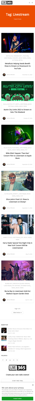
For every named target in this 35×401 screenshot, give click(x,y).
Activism (15, 60)
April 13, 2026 (11, 343)
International (26, 285)
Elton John (8, 194)
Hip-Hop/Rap (16, 285)
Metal (21, 60)
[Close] (33, 386)
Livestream (7, 58)
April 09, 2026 (11, 351)
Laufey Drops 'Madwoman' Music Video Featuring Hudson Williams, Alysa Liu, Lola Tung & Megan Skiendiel (20, 339)
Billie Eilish (7, 148)
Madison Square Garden (21, 283)
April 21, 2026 (11, 333)
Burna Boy (8, 283)
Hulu (5, 104)
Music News (22, 58)
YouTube (26, 56)
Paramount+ (18, 56)
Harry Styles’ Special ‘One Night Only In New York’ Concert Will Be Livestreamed (17, 245)
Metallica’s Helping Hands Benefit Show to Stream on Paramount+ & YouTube (17, 66)
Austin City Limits (13, 104)
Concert (15, 58)
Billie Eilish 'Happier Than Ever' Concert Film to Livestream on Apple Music (17, 155)
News (29, 58)
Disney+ (15, 194)
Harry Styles (7, 237)
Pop (26, 150)
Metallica (9, 56)
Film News (15, 148)
